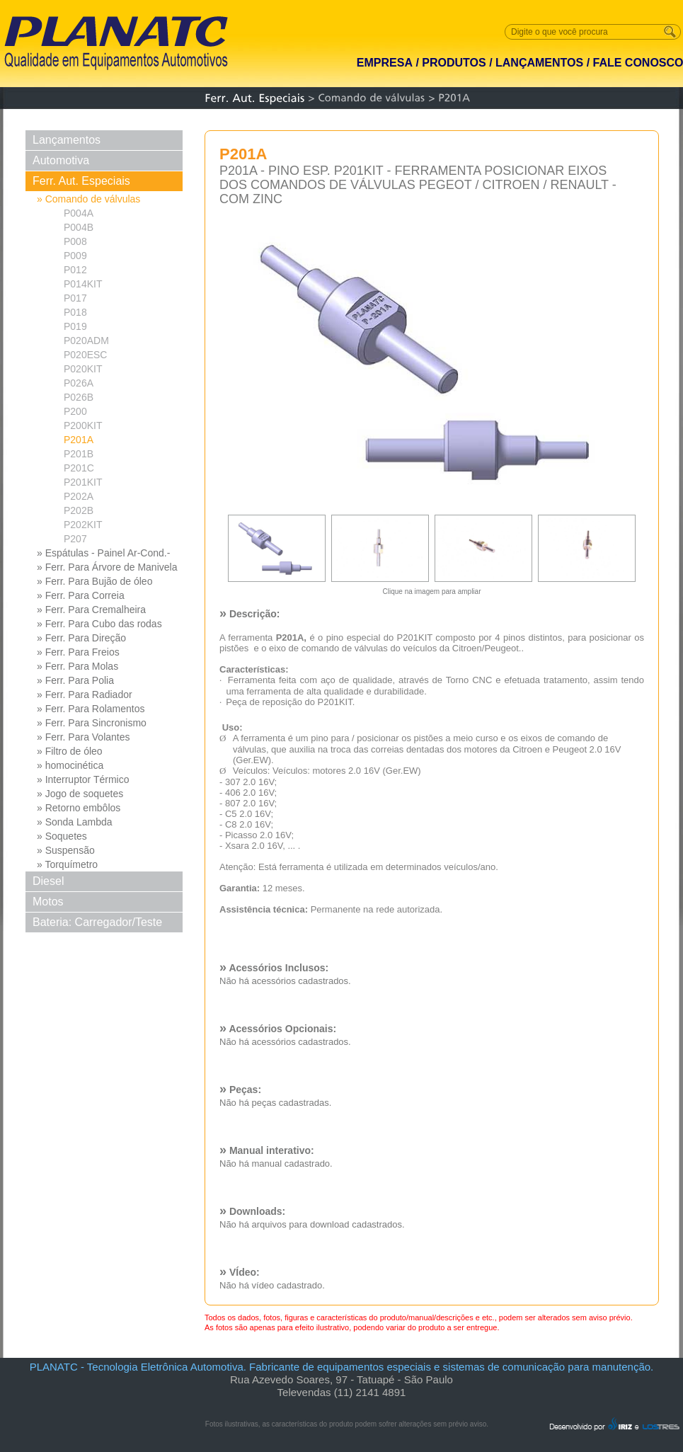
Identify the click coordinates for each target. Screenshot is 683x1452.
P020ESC (85, 354)
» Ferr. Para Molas (77, 666)
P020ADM (86, 340)
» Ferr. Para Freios (78, 652)
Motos (48, 902)
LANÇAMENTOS (539, 63)
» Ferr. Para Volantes (83, 737)
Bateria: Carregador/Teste (97, 922)
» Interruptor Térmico (83, 779)
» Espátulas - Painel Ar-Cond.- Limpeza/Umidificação (103, 553)
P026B (78, 397)
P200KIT (83, 425)
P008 (75, 241)
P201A (78, 439)
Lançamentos (67, 140)
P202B (78, 510)
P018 (75, 312)
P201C (79, 468)
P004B (78, 227)
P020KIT (83, 369)
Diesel (48, 881)
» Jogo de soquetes (80, 793)
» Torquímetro (67, 864)
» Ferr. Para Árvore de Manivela (107, 567)
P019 (75, 326)
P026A (78, 383)
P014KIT (83, 284)
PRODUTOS (454, 63)
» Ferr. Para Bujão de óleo (94, 581)
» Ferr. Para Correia (81, 595)
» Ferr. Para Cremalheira (91, 609)
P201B (78, 453)
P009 (75, 255)
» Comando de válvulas (88, 199)
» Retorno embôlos (78, 807)
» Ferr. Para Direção (81, 638)
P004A (78, 213)
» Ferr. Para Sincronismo (92, 722)
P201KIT (83, 482)
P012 (75, 269)
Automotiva (61, 160)
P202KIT (83, 524)
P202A (78, 496)
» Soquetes (62, 836)
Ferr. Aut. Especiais (81, 181)
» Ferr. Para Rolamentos (91, 708)
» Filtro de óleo (70, 751)
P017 (75, 298)
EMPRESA (385, 63)
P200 (75, 411)
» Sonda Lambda (75, 822)
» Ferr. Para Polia (75, 680)
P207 (75, 538)
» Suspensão (66, 850)
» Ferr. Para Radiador (84, 694)
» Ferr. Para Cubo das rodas (99, 623)
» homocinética (70, 765)
